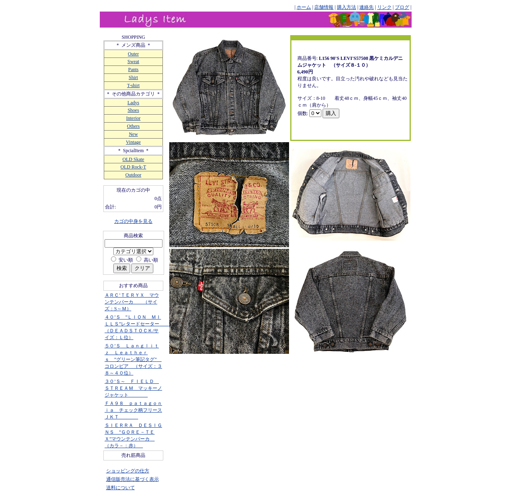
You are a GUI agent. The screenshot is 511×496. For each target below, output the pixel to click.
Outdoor (133, 175)
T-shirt (133, 85)
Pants (133, 69)
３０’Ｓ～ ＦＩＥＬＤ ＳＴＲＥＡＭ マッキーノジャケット (133, 388)
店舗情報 (323, 7)
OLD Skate (133, 159)
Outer (133, 54)
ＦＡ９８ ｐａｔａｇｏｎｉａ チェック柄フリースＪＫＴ (133, 410)
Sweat (133, 61)
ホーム (304, 7)
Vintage (133, 142)
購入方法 (346, 7)
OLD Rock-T (133, 167)
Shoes (133, 110)
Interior (133, 118)
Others (133, 126)
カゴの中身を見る (133, 221)
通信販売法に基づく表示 (132, 479)
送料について (120, 487)
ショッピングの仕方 (127, 471)
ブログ (402, 7)
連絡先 (366, 7)
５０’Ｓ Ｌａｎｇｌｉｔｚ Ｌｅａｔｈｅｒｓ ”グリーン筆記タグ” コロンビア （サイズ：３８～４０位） (133, 359)
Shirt (133, 77)
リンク (384, 7)
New (133, 134)
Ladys (133, 102)
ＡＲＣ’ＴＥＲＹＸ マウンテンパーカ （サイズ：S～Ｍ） (132, 301)
